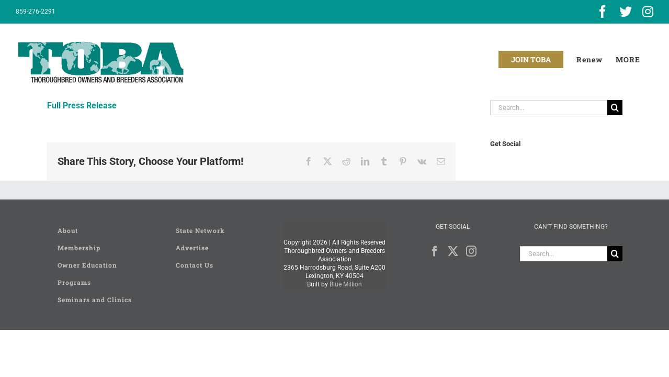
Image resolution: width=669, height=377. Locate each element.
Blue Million (346, 284)
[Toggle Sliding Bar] (641, 59)
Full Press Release (82, 105)
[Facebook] (434, 251)
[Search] (614, 107)
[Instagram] (471, 251)
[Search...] (548, 107)
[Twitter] (453, 251)
